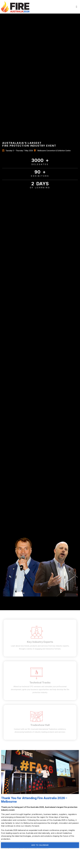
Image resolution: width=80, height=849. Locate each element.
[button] (76, 7)
